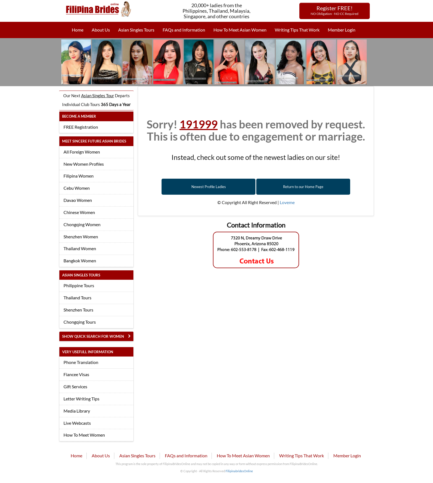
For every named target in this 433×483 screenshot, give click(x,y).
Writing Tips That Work (297, 29)
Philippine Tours (79, 285)
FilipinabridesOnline (239, 471)
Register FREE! (334, 10)
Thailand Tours (77, 297)
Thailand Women (80, 248)
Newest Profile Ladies (208, 186)
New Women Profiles (84, 164)
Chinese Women (79, 212)
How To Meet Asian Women (239, 29)
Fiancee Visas (76, 374)
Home (77, 29)
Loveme (287, 202)
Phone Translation (81, 362)
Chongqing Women (82, 224)
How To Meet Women (84, 434)
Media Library (77, 410)
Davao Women (78, 200)
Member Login (341, 29)
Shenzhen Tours (78, 309)
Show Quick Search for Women (93, 336)
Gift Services (75, 386)
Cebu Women (77, 188)
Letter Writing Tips (81, 398)
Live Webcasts (77, 423)
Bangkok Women (80, 260)
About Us (101, 29)
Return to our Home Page (303, 186)
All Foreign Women (82, 151)
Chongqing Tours (80, 321)
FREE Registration (81, 127)
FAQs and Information (184, 29)
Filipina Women (79, 175)
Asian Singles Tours (136, 29)
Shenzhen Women (81, 236)
